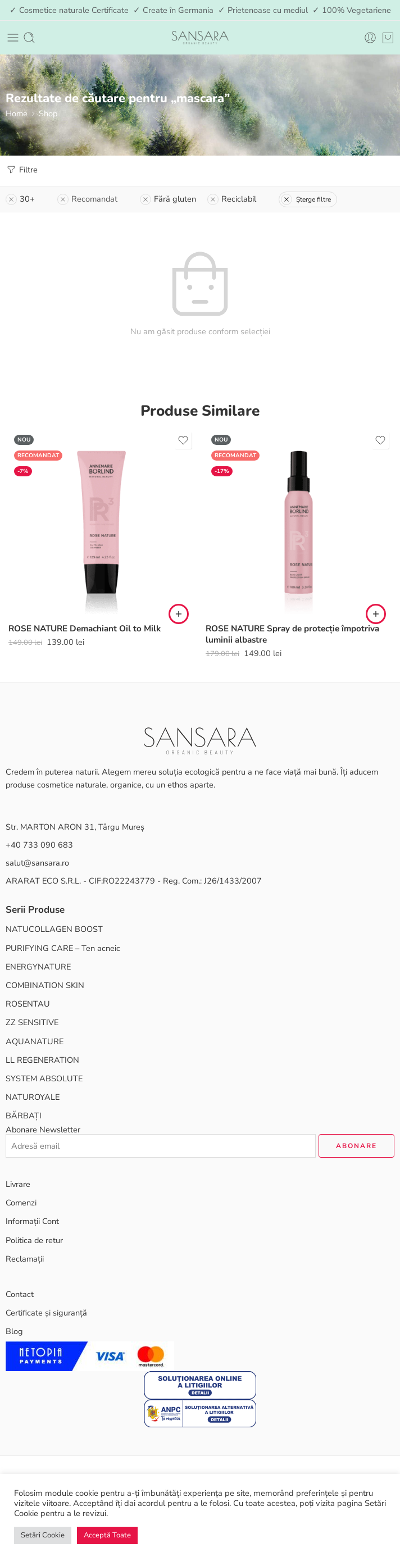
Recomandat (87, 198)
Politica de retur (34, 1240)
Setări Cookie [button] (43, 1535)
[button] (179, 614)
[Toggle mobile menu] (13, 37)
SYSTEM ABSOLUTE (44, 1078)
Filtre (22, 169)
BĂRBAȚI (24, 1115)
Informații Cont (32, 1221)
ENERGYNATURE (38, 966)
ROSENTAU (28, 1003)
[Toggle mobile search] (29, 37)
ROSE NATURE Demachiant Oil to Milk (84, 628)
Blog (14, 1331)
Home (17, 113)
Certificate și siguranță (46, 1312)
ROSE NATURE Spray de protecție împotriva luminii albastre (292, 634)
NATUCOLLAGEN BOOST (54, 929)
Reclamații (25, 1258)
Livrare (18, 1184)
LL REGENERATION (42, 1060)
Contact (20, 1294)
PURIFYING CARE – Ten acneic (63, 948)
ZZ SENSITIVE (32, 1022)
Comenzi (21, 1202)
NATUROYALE (33, 1097)
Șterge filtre (306, 199)
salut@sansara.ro (37, 862)
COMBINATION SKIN (45, 985)
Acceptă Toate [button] (107, 1535)
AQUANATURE (34, 1041)
